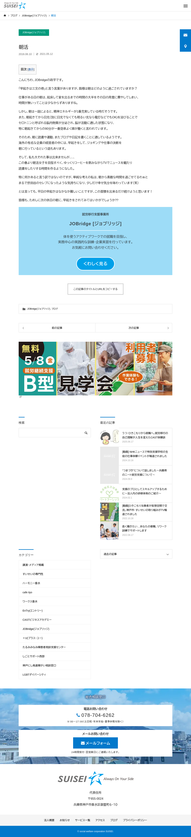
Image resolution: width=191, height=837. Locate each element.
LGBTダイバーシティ (34, 674)
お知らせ (65, 820)
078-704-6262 (98, 715)
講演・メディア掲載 (33, 564)
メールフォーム (98, 743)
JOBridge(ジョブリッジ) (33, 32)
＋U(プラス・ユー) (33, 638)
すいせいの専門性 (33, 574)
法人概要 (49, 820)
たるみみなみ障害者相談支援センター (44, 647)
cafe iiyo (27, 592)
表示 (31, 69)
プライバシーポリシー (135, 820)
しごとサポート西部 (34, 656)
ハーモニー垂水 (31, 583)
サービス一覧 (82, 820)
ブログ (54, 309)
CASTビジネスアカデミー (37, 619)
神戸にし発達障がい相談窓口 (39, 665)
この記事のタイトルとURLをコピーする (95, 289)
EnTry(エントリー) (33, 610)
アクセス (100, 820)
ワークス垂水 (30, 601)
